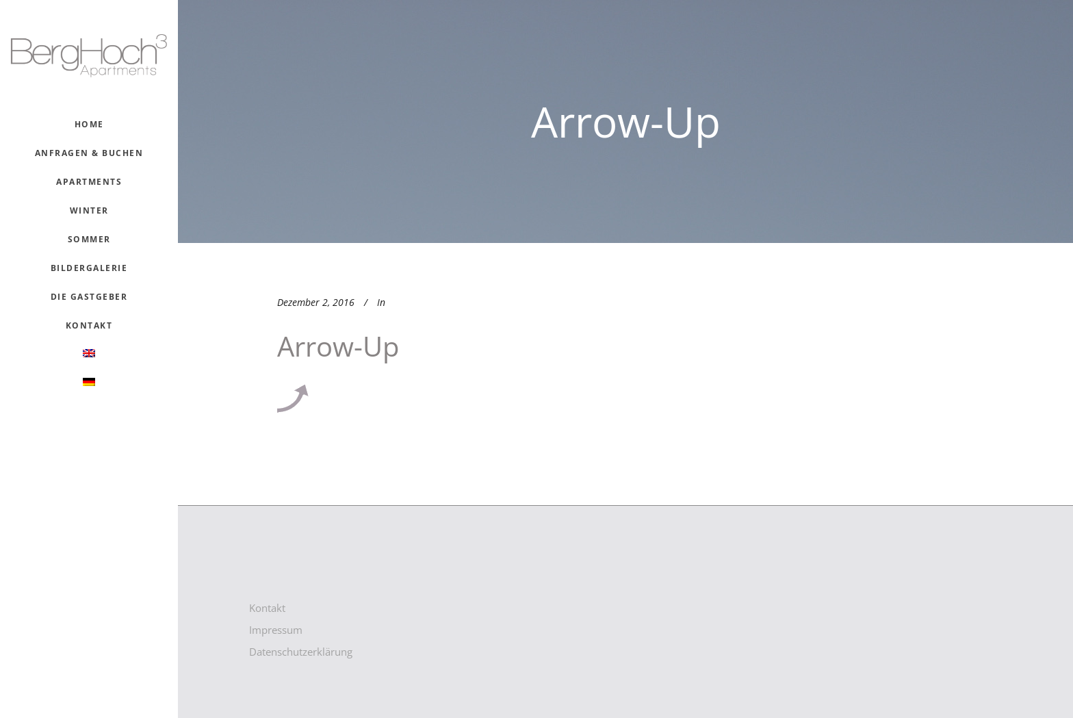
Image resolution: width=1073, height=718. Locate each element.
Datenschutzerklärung (300, 651)
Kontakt (267, 608)
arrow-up (338, 346)
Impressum (275, 630)
